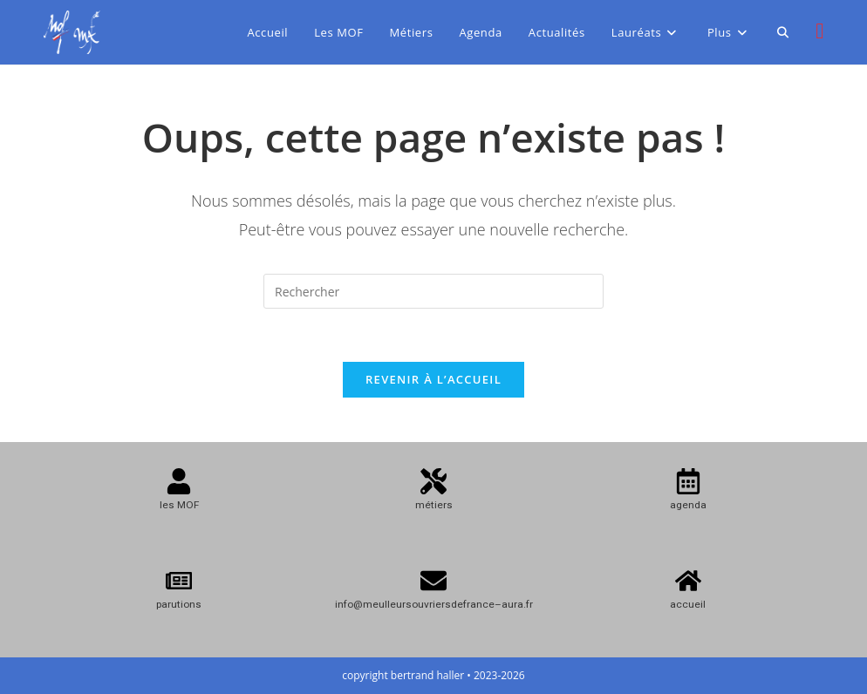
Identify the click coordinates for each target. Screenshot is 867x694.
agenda (688, 505)
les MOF (179, 505)
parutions (178, 604)
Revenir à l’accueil (433, 379)
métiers (434, 505)
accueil (688, 604)
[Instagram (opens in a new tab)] (819, 30)
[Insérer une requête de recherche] (433, 291)
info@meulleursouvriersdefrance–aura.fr (434, 604)
